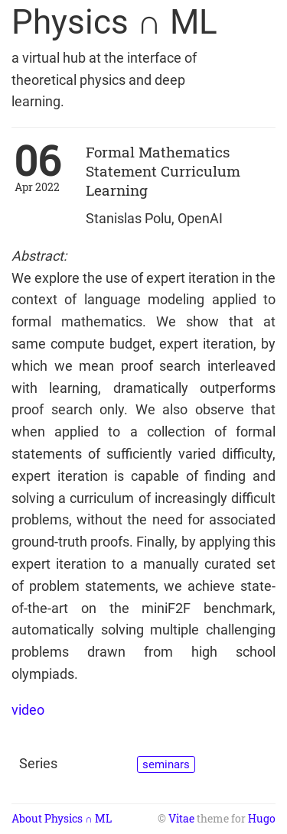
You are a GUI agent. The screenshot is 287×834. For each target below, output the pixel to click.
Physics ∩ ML (114, 22)
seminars (166, 764)
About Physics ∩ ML (61, 819)
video (27, 710)
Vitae (181, 819)
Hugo (262, 819)
